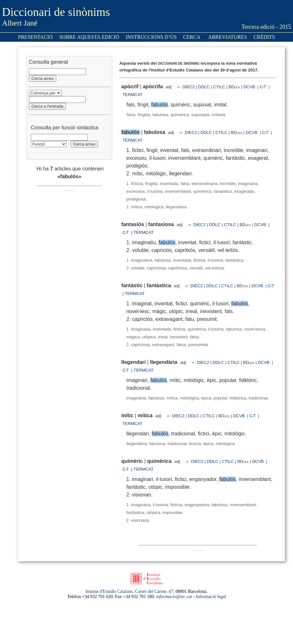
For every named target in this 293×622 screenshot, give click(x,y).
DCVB (250, 86)
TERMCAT (133, 94)
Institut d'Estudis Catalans (109, 591)
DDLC (204, 86)
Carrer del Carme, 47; (154, 591)
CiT (263, 86)
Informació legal (211, 596)
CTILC (219, 86)
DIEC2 (188, 86)
